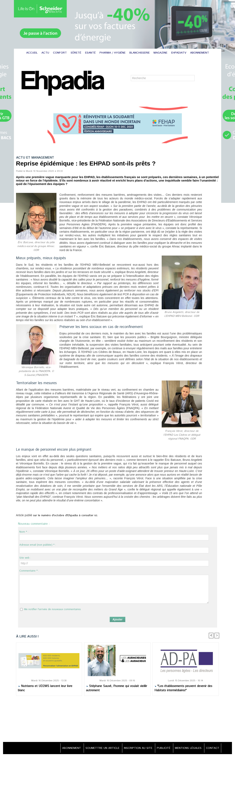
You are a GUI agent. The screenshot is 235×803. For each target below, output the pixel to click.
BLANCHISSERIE (140, 53)
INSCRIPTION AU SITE (135, 748)
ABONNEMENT (199, 53)
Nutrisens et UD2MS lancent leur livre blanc (45, 688)
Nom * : (23, 532)
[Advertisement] (118, 719)
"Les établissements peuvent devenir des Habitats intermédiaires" (183, 688)
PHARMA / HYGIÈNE (113, 53)
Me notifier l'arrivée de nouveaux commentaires (52, 609)
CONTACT (212, 748)
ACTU (45, 53)
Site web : (25, 558)
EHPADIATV (179, 53)
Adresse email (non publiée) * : (37, 545)
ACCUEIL (32, 53)
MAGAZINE (161, 53)
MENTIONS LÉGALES (187, 748)
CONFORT (60, 53)
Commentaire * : (29, 571)
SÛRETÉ (76, 53)
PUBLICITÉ (161, 748)
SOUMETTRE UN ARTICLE (98, 748)
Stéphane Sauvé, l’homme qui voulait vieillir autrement (116, 688)
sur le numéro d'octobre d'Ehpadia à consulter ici (62, 515)
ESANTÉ (91, 53)
